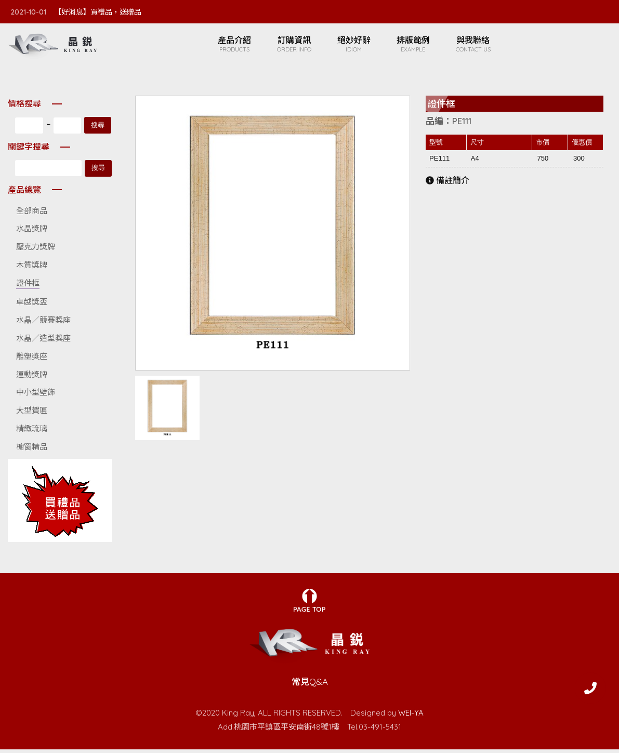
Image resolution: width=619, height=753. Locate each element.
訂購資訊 (299, 45)
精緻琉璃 (31, 432)
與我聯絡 (478, 45)
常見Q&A (310, 685)
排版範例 (418, 45)
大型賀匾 (31, 414)
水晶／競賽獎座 (43, 323)
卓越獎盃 (31, 306)
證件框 (27, 287)
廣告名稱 (60, 504)
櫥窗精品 (31, 450)
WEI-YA (411, 716)
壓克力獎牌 (35, 250)
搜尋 (97, 129)
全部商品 (31, 214)
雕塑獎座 (31, 360)
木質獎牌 (31, 268)
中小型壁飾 (35, 396)
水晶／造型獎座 (43, 342)
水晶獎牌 (31, 232)
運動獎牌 (31, 378)
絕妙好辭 (359, 45)
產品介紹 (239, 45)
